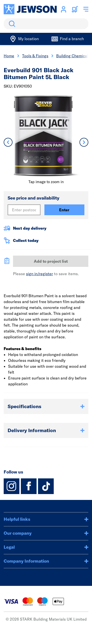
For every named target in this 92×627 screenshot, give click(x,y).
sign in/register (39, 273)
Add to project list (51, 261)
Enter (64, 209)
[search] (46, 23)
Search (11, 23)
